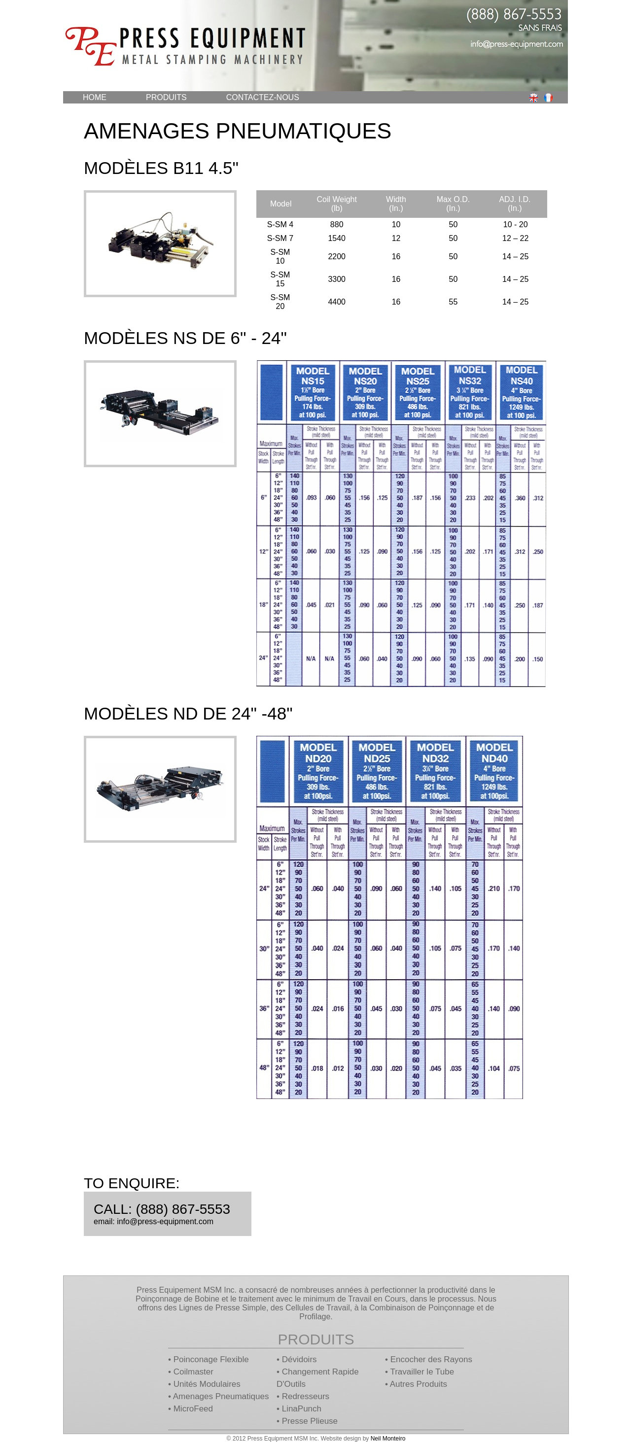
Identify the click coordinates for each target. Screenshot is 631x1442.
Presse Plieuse (310, 1421)
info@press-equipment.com (165, 1221)
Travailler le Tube (422, 1371)
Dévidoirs (299, 1359)
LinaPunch (301, 1408)
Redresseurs (305, 1396)
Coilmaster (193, 1371)
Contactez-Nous (262, 97)
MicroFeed (193, 1408)
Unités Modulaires (207, 1384)
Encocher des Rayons (431, 1359)
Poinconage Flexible (211, 1359)
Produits (166, 97)
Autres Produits (418, 1384)
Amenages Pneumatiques (221, 1396)
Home (94, 97)
